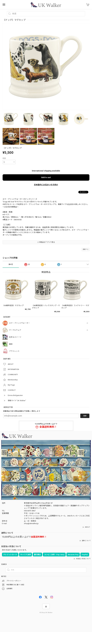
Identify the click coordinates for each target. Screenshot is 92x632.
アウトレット (14, 351)
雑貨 (11, 344)
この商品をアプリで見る (46, 242)
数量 (4, 158)
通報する (85, 249)
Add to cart (46, 177)
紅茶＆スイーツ (15, 337)
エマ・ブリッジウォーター (19, 323)
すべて (10, 264)
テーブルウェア (15, 330)
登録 (84, 416)
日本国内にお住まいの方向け (46, 185)
